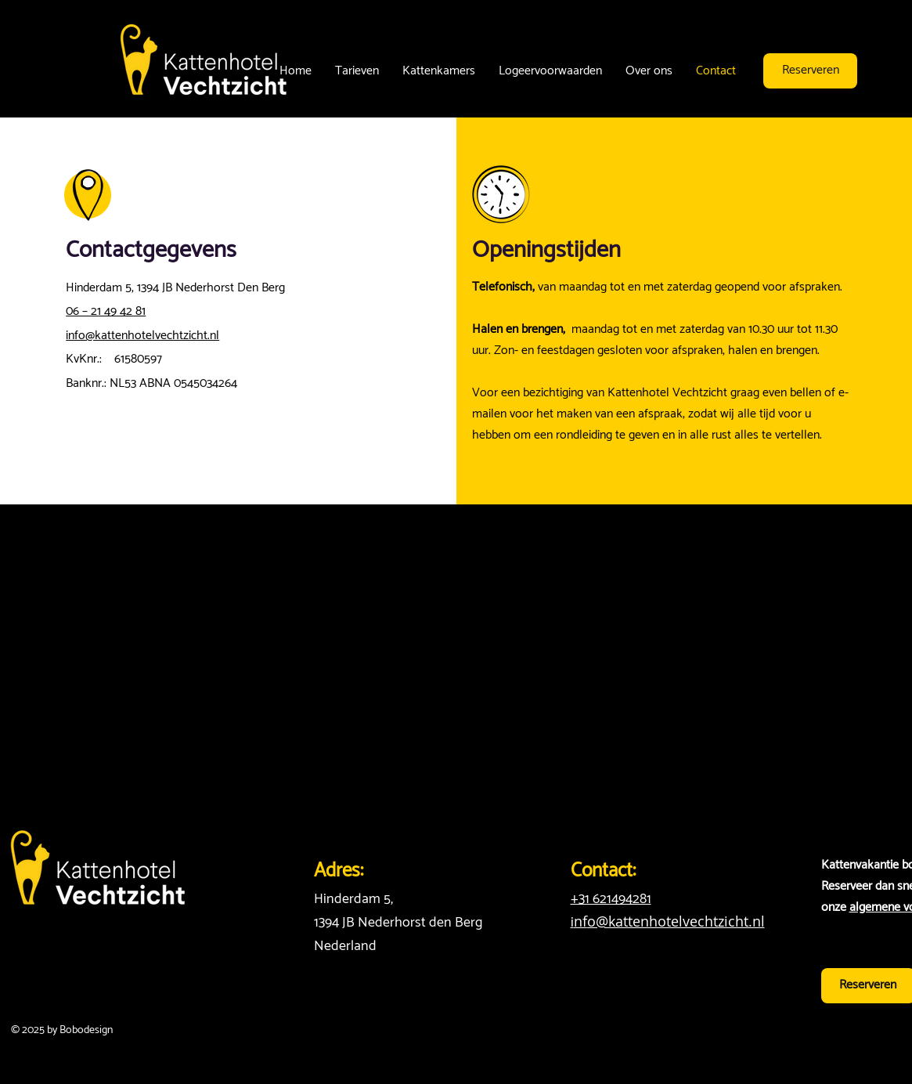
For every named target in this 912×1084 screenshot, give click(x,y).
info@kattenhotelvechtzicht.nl (142, 335)
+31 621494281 (611, 899)
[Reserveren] (810, 71)
